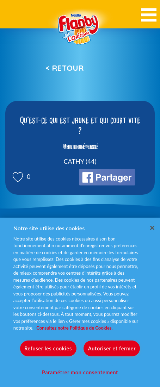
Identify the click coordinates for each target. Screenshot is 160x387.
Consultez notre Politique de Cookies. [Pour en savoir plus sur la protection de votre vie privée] (74, 328)
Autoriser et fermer (112, 348)
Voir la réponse (80, 147)
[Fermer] (152, 228)
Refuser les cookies (48, 348)
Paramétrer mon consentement (80, 372)
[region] (80, 302)
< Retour (64, 68)
